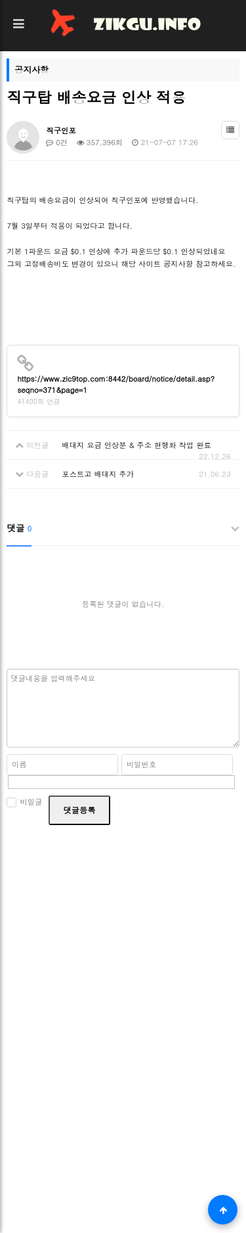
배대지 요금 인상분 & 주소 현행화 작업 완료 (136, 444)
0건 (57, 142)
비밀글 (24, 801)
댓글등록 (79, 809)
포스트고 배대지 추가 (98, 473)
